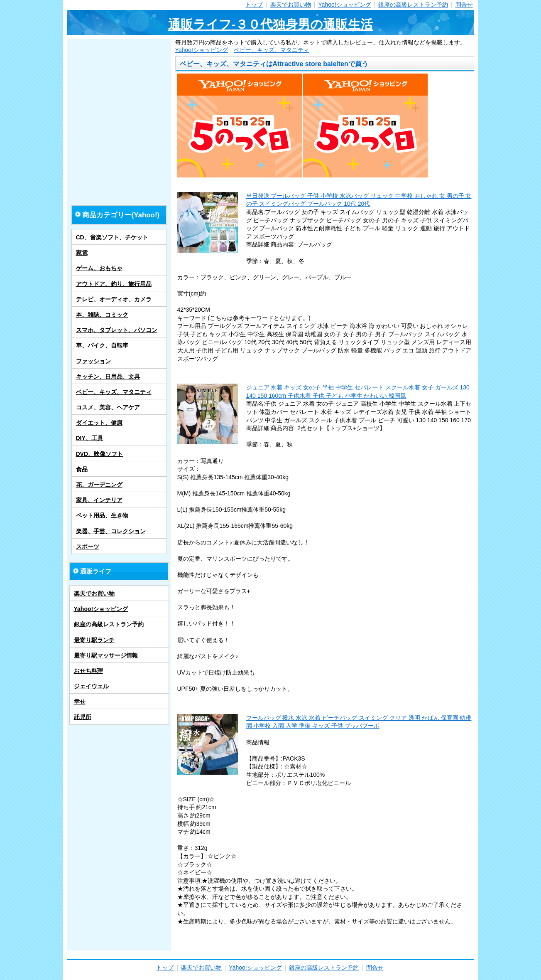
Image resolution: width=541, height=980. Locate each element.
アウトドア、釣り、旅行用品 (114, 284)
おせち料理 (88, 670)
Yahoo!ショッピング (344, 4)
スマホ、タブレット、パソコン (116, 330)
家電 (82, 252)
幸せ (80, 701)
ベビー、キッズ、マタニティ (271, 50)
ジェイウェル (91, 686)
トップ (254, 4)
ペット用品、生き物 (102, 515)
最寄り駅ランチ (94, 640)
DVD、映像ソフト (99, 454)
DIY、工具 (89, 438)
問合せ (464, 4)
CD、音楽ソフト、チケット (112, 237)
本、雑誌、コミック (102, 314)
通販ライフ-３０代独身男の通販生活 (270, 24)
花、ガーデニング (99, 484)
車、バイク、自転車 (102, 345)
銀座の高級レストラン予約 (413, 4)
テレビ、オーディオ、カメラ (114, 299)
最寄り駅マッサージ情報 (106, 655)
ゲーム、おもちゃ (99, 268)
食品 (82, 469)
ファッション (93, 361)
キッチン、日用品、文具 (108, 376)
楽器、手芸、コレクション (111, 531)
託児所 (82, 717)
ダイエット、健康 (99, 422)
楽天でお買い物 (290, 4)
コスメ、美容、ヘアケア (108, 407)
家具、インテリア (99, 500)
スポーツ (87, 546)
